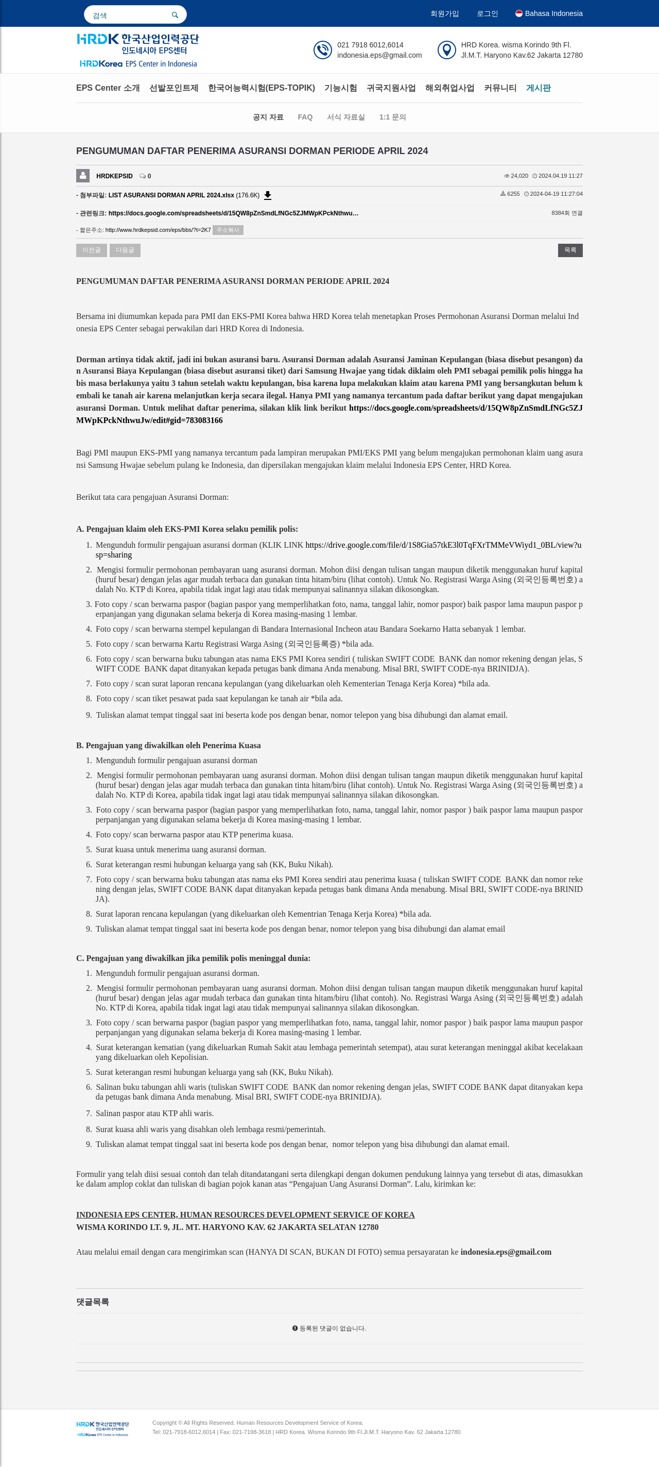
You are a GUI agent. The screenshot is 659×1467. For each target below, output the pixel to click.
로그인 (487, 13)
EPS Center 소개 (108, 87)
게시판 (538, 87)
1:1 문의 (392, 117)
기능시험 (340, 87)
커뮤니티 (500, 87)
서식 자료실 (346, 117)
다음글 (125, 250)
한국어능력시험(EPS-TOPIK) (262, 87)
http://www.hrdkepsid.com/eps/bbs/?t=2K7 (158, 230)
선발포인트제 (174, 87)
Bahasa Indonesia (549, 13)
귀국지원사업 (391, 87)
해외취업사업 (450, 87)
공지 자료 (268, 117)
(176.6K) (191, 195)
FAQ (305, 117)
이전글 (91, 250)
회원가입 (444, 13)
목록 (570, 250)
